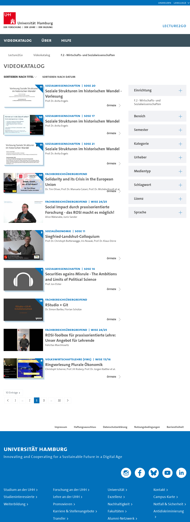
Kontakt (159, 489)
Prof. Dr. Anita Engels (56, 101)
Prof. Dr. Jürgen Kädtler (97, 369)
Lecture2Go (15, 55)
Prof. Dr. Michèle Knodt (101, 189)
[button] (180, 3)
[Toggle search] (180, 40)
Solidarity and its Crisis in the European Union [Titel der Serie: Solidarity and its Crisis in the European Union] (79, 181)
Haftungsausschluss (85, 427)
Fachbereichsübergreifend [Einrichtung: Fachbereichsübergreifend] (66, 174)
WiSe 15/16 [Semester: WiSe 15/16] (103, 359)
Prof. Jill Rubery (75, 369)
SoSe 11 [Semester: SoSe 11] (80, 231)
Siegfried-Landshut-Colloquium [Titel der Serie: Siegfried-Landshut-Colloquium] (72, 236)
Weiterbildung (14, 504)
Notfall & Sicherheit (168, 504)
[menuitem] (18, 40)
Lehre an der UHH (66, 497)
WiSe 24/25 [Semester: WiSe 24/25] (99, 201)
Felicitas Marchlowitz (57, 345)
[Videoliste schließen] (114, 105)
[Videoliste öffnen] (114, 133)
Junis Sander (70, 217)
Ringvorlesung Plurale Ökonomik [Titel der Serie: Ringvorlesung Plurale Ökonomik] (74, 364)
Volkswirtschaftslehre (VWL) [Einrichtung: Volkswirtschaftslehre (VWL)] (68, 359)
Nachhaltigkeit (119, 504)
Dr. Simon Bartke (54, 309)
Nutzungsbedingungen (147, 427)
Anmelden (164, 3)
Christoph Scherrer (55, 369)
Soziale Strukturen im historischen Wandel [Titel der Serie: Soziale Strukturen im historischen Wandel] (82, 121)
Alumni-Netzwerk (121, 518)
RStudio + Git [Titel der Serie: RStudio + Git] (56, 305)
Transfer (59, 518)
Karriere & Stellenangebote (73, 511)
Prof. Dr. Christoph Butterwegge (62, 241)
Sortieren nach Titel (18, 76)
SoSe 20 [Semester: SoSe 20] (90, 85)
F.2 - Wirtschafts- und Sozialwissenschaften (88, 55)
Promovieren (62, 504)
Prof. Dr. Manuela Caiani (74, 189)
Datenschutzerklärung (115, 427)
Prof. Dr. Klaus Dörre (105, 241)
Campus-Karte (164, 497)
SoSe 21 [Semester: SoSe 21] (89, 143)
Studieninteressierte (19, 497)
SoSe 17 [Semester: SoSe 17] (89, 115)
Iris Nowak (87, 241)
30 (60, 401)
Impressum (61, 427)
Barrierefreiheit (175, 427)
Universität (116, 489)
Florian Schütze (73, 309)
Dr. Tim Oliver (52, 189)
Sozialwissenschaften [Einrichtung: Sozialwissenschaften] (62, 85)
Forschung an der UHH (70, 489)
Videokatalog (41, 55)
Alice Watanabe (53, 217)
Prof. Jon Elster (53, 284)
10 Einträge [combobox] (13, 392)
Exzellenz (115, 497)
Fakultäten (116, 511)
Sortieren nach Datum (58, 76)
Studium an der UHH (19, 489)
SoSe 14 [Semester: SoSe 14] (89, 268)
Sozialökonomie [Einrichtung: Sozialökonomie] (58, 231)
